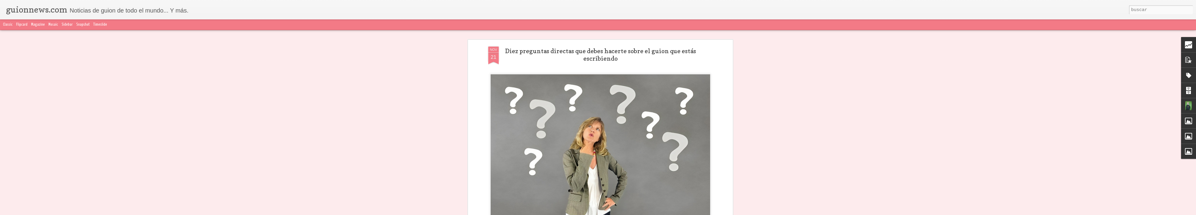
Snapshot (83, 25)
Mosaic (53, 25)
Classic (8, 25)
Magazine (38, 25)
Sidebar (67, 25)
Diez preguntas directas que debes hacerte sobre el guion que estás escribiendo (600, 54)
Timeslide (100, 25)
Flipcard (22, 25)
